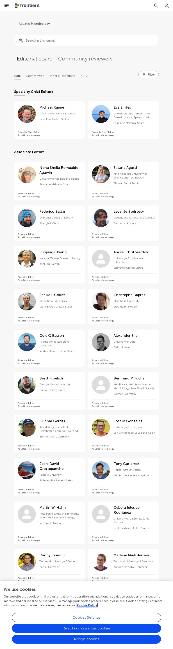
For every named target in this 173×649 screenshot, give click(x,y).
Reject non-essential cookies (86, 630)
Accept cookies (86, 641)
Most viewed (35, 76)
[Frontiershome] (27, 5)
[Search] (156, 5)
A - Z (84, 76)
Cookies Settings (86, 619)
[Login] (167, 5)
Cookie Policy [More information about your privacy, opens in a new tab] (87, 607)
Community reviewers (85, 58)
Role (17, 76)
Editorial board (35, 58)
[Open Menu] (6, 5)
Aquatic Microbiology (34, 24)
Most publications (62, 76)
